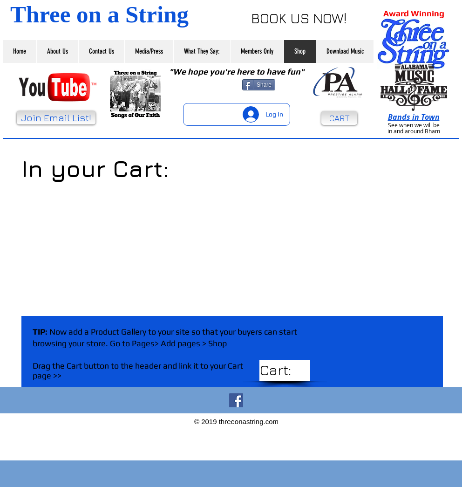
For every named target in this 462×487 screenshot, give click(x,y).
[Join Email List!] (56, 117)
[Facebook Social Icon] (236, 400)
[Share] (258, 84)
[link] (286, 370)
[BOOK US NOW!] (299, 18)
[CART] (339, 118)
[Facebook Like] (208, 84)
